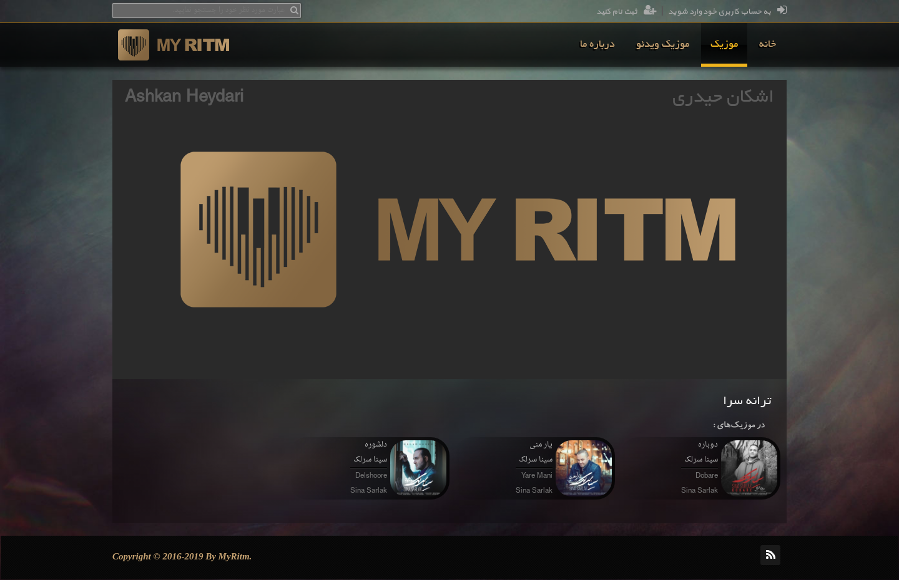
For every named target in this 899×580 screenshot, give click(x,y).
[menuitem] (767, 45)
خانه (767, 45)
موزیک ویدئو (662, 45)
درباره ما (597, 45)
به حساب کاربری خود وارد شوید (727, 12)
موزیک (724, 45)
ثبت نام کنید (626, 12)
